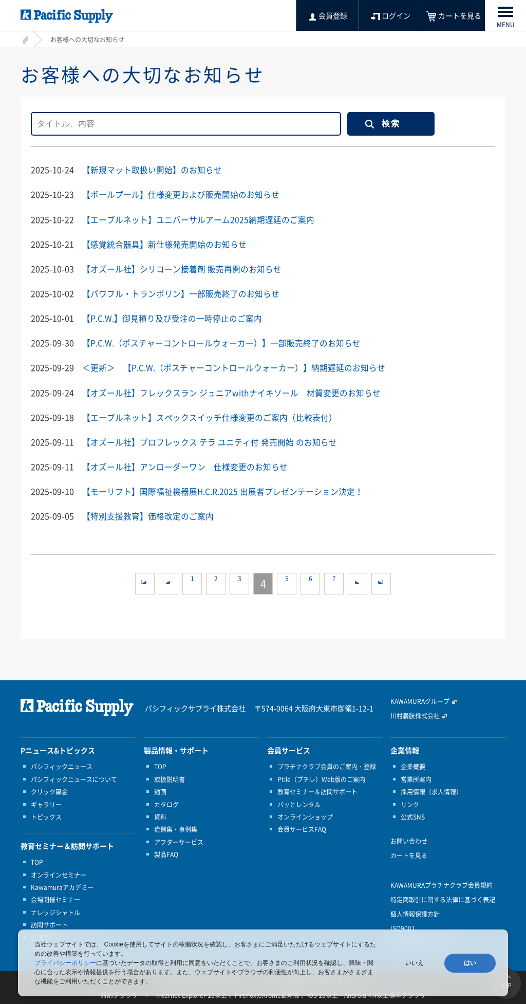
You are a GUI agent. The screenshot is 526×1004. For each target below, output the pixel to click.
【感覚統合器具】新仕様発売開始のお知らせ (164, 243)
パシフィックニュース (61, 765)
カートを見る (408, 854)
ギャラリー (46, 803)
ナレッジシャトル (55, 911)
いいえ (414, 962)
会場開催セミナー (55, 898)
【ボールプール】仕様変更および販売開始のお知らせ (180, 194)
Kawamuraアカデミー (62, 886)
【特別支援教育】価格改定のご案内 (148, 515)
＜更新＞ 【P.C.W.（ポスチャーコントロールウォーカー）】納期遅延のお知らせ (233, 367)
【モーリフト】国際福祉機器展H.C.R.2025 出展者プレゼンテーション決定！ (223, 490)
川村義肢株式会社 (415, 714)
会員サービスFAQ (301, 828)
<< (145, 582)
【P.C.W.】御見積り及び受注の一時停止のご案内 (172, 317)
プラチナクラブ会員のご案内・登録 (326, 765)
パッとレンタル (299, 803)
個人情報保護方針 (415, 913)
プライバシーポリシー (65, 962)
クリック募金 (49, 790)
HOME (24, 38)
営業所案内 (416, 778)
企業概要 (413, 765)
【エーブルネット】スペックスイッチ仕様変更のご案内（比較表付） (209, 416)
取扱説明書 (169, 778)
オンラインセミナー (58, 874)
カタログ (166, 803)
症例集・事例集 (175, 828)
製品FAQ (166, 853)
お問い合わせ (408, 840)
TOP (37, 861)
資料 (160, 816)
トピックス (46, 816)
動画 (160, 790)
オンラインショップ (305, 816)
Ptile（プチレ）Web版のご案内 (321, 778)
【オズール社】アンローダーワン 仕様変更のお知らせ (185, 465)
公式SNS (413, 816)
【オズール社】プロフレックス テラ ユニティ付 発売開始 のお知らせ (209, 441)
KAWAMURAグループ (419, 700)
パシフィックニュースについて (74, 778)
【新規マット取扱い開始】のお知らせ (152, 169)
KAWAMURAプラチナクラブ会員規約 (441, 884)
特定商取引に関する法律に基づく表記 (442, 898)
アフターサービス (178, 841)
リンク (410, 803)
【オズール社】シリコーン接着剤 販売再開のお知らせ (181, 268)
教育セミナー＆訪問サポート (317, 790)
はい (470, 962)
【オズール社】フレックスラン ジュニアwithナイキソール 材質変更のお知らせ (231, 391)
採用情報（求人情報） (431, 790)
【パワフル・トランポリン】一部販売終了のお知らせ (180, 293)
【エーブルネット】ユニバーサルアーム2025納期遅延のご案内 (198, 219)
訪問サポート (49, 923)
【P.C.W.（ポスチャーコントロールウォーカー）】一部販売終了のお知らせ (221, 342)
